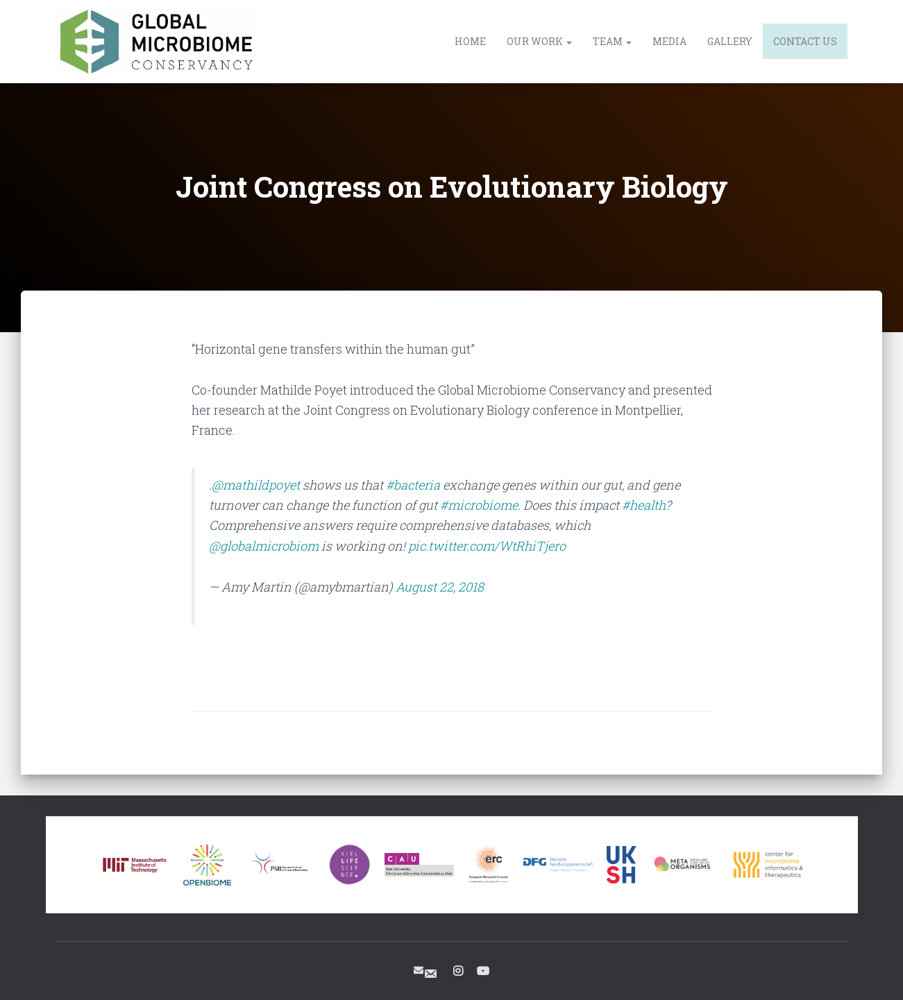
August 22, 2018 (440, 586)
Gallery (729, 41)
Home (470, 41)
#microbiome (479, 505)
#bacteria (413, 484)
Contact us (805, 41)
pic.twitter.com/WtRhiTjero (487, 545)
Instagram (458, 972)
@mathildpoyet (256, 484)
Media (669, 41)
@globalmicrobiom (264, 545)
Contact (430, 974)
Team (612, 41)
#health (644, 505)
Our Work (539, 41)
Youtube (483, 972)
